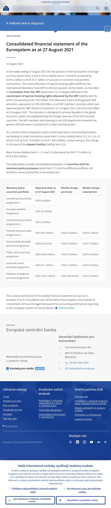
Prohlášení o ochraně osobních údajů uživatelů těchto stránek (91, 402)
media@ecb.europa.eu (82, 368)
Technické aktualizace (50, 410)
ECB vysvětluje (10, 405)
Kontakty (7, 414)
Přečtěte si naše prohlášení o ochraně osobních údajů (34, 490)
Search (97, 8)
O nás (6, 396)
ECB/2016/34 (66, 308)
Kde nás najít (10, 418)
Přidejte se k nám (12, 400)
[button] (106, 3)
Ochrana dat (81, 396)
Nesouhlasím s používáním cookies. (82, 500)
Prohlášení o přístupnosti (88, 414)
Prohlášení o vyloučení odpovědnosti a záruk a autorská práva (51, 403)
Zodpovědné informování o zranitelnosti (52, 415)
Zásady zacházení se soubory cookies (90, 409)
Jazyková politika (83, 419)
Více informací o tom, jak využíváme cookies (84, 490)
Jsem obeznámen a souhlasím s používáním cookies (32, 499)
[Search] (54, 8)
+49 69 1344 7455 (79, 362)
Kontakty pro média (22, 368)
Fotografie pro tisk (12, 409)
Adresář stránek (11, 426)
